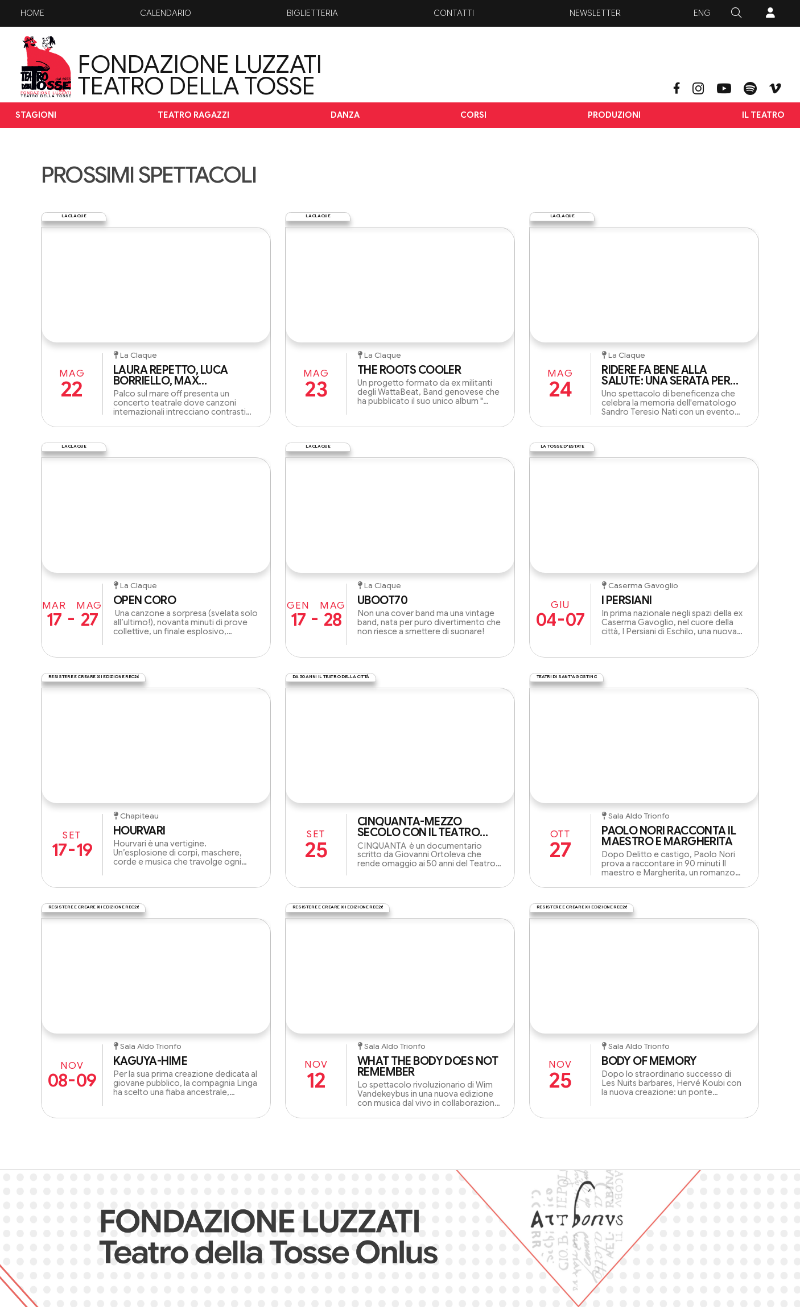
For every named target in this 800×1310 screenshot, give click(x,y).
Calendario (165, 13)
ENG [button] (702, 13)
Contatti (454, 13)
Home (32, 13)
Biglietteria (312, 13)
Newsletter (595, 13)
